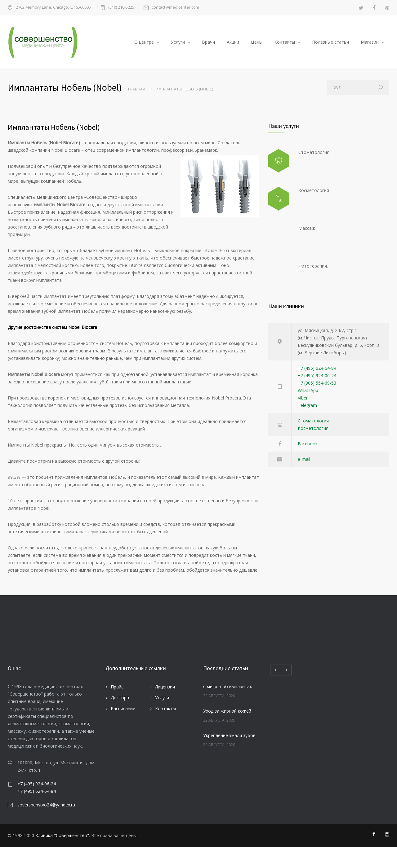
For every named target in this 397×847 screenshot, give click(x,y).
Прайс (117, 687)
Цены (256, 42)
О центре (144, 42)
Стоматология (313, 421)
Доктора (120, 698)
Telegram (307, 405)
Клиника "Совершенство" (62, 835)
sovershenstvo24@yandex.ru (46, 805)
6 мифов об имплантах (227, 686)
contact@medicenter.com (175, 7)
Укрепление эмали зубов (229, 735)
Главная (136, 89)
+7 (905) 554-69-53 (317, 383)
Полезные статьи (330, 42)
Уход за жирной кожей (227, 711)
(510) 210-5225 (121, 7)
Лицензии (165, 687)
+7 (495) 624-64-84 (317, 368)
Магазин (370, 42)
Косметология (313, 428)
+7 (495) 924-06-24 (317, 375)
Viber (303, 398)
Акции (233, 42)
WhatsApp (308, 390)
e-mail (304, 459)
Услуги (178, 42)
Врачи (208, 42)
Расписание (123, 708)
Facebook (308, 444)
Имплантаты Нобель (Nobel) (54, 127)
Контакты (284, 42)
